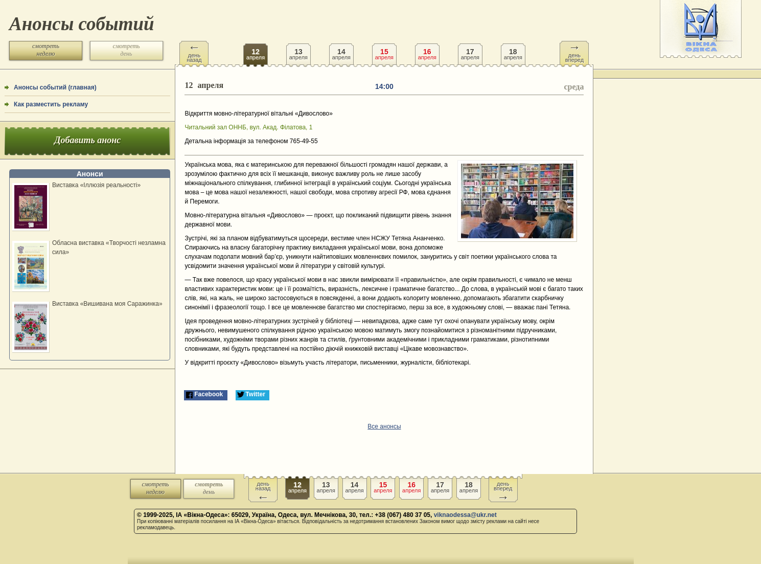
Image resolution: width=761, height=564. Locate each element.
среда (574, 86)
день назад (194, 52)
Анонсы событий (81, 23)
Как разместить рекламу (51, 104)
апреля (255, 50)
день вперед (574, 52)
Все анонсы (384, 426)
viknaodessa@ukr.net (465, 514)
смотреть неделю (45, 49)
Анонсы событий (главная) (55, 87)
